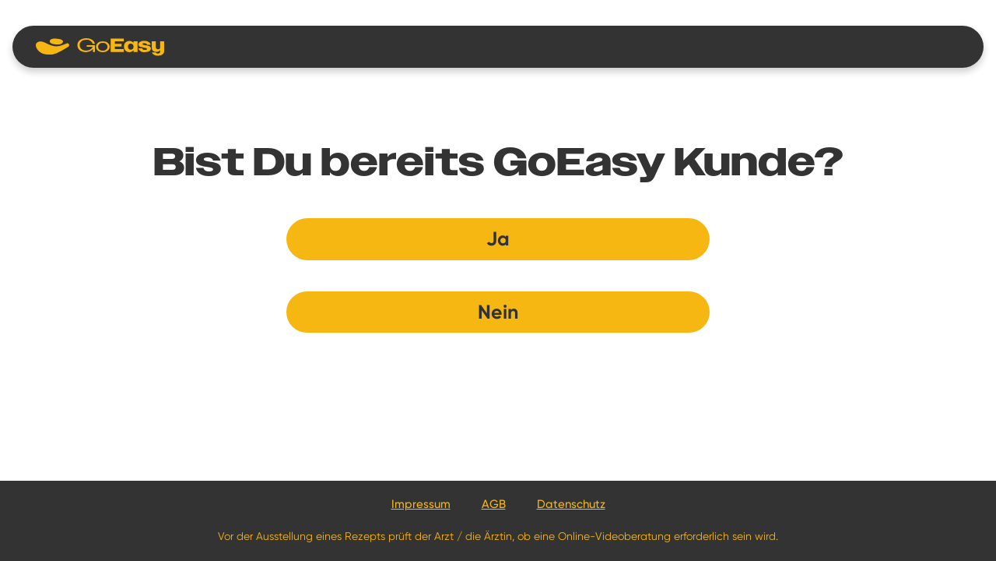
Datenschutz (571, 504)
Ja (498, 239)
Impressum (421, 504)
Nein (498, 312)
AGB (494, 504)
